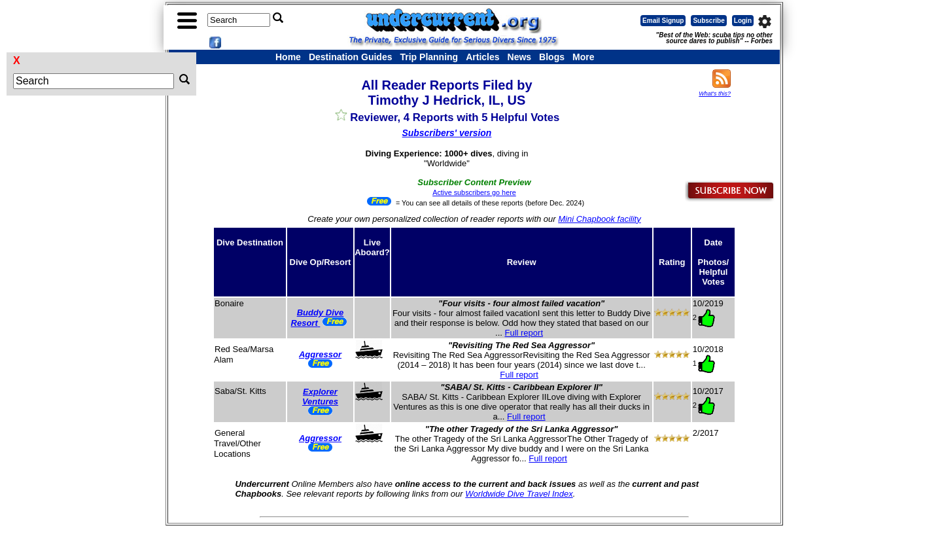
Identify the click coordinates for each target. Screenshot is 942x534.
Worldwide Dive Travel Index (518, 494)
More (583, 57)
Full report (523, 333)
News (520, 57)
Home (288, 57)
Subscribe (708, 20)
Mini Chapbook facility (599, 219)
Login (743, 20)
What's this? (715, 93)
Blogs (552, 57)
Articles (482, 57)
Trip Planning (429, 57)
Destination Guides (350, 57)
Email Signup (663, 20)
